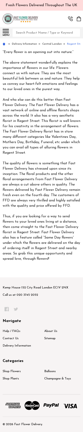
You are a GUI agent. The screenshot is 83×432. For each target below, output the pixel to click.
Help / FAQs (11, 331)
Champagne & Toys (57, 378)
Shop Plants (11, 378)
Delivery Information (17, 345)
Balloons (50, 371)
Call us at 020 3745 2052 (20, 295)
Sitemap (50, 338)
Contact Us (11, 338)
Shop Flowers (12, 371)
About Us (50, 331)
